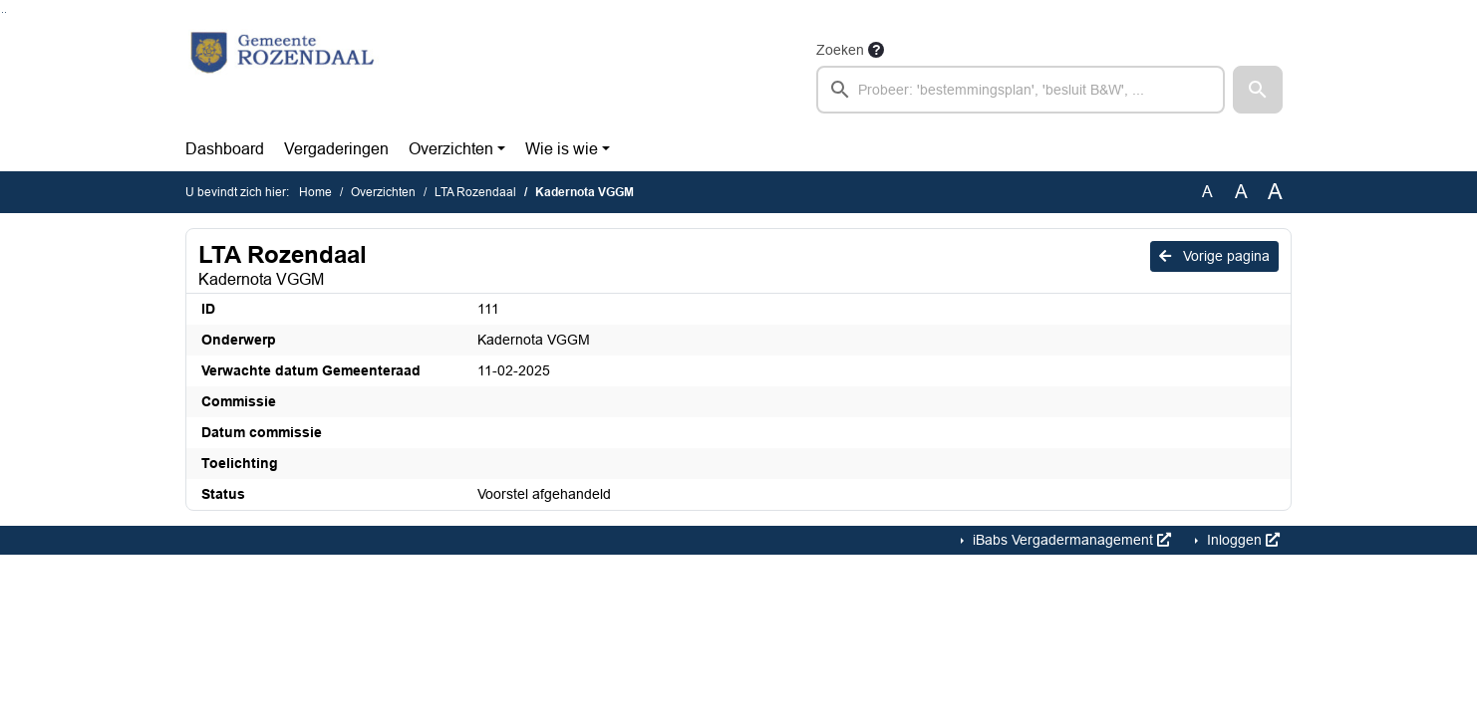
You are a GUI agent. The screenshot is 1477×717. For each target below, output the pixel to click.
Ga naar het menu (5, 12)
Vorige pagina (1214, 256)
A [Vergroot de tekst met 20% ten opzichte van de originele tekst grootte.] (1241, 191)
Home (315, 192)
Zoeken (840, 50)
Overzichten (451, 148)
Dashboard (224, 148)
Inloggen (1241, 540)
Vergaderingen (336, 148)
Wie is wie (561, 148)
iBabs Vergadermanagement (1070, 540)
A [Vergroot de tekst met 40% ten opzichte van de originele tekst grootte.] (1275, 192)
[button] (1258, 90)
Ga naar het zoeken (2, 12)
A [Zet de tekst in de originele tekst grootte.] (1207, 191)
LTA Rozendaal (475, 192)
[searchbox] (1020, 90)
